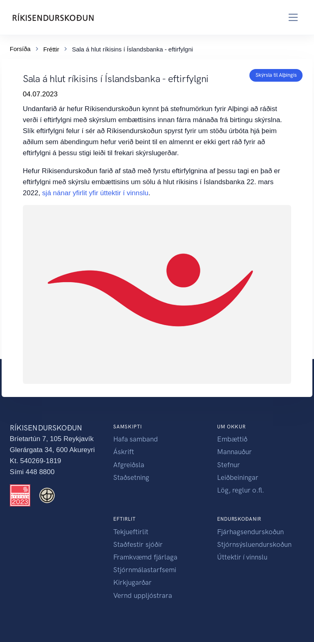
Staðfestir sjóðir (138, 544)
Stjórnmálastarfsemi (144, 570)
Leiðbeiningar (237, 477)
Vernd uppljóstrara (142, 595)
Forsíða (20, 48)
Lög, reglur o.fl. (240, 490)
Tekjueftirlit (130, 532)
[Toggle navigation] (293, 17)
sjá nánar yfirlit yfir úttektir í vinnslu (95, 193)
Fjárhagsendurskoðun (250, 532)
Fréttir (51, 48)
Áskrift (123, 452)
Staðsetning (131, 477)
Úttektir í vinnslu (242, 557)
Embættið (232, 439)
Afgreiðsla (128, 465)
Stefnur (228, 465)
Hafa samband (135, 439)
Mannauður (234, 452)
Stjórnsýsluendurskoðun (254, 544)
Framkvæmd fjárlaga (145, 557)
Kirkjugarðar (132, 582)
